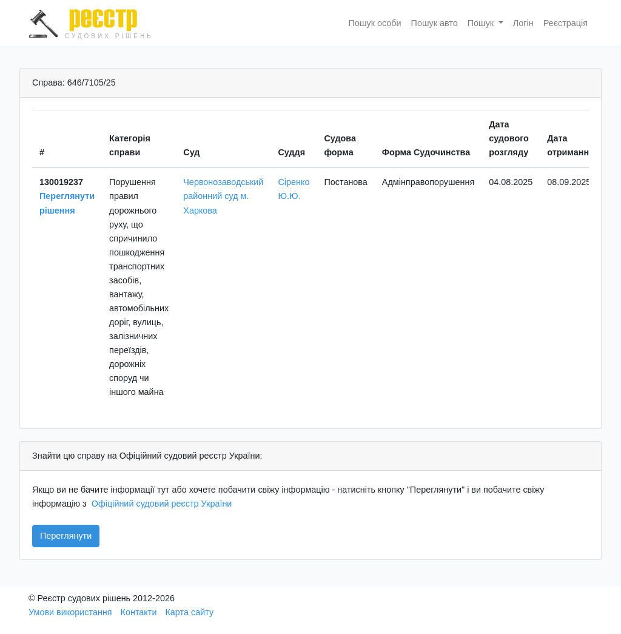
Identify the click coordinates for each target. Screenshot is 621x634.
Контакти (139, 612)
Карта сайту (189, 612)
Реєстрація (565, 23)
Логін (523, 23)
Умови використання (70, 612)
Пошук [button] (482, 23)
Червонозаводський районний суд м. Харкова (223, 196)
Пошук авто (434, 23)
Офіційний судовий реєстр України (162, 503)
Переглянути (66, 536)
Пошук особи (375, 23)
